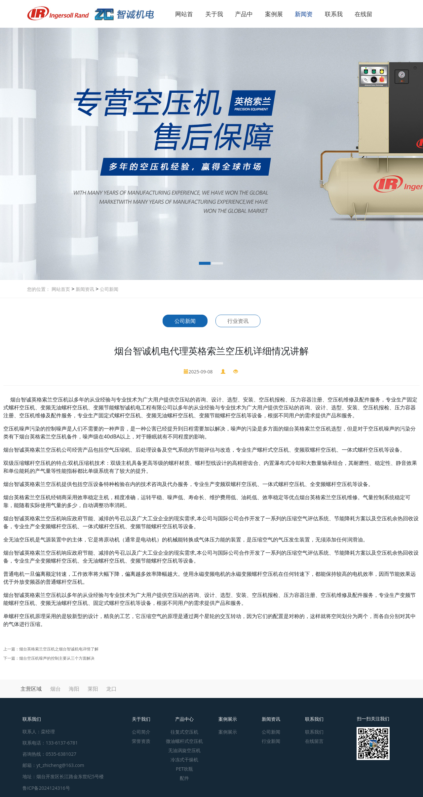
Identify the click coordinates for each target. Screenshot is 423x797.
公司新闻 (108, 289)
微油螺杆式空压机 (184, 741)
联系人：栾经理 (38, 731)
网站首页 (61, 289)
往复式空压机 (184, 732)
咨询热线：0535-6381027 (49, 754)
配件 (184, 778)
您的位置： (38, 289)
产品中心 (184, 719)
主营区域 (31, 688)
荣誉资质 (141, 741)
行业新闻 (271, 741)
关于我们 (141, 719)
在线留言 (314, 741)
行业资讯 (238, 321)
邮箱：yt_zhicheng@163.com (53, 765)
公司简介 (141, 732)
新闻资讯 (84, 289)
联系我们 (314, 719)
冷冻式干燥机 (184, 759)
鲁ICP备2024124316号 (46, 788)
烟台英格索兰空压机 (27, 497)
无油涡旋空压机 (184, 750)
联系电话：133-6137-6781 (50, 743)
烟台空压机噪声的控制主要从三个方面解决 (57, 658)
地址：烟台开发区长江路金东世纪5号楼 (63, 776)
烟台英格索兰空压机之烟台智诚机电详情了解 (58, 649)
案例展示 (227, 719)
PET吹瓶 (184, 769)
